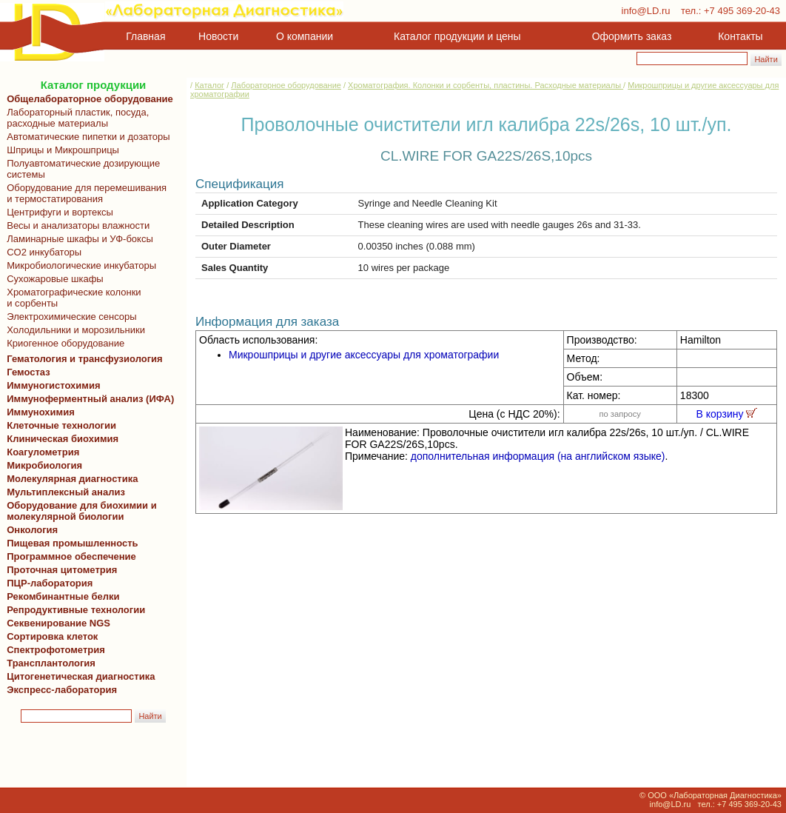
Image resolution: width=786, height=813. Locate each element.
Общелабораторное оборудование (87, 98)
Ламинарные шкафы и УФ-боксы (77, 238)
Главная (145, 36)
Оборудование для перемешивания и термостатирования (84, 193)
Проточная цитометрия (59, 569)
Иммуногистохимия (51, 385)
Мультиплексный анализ (65, 492)
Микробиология (44, 465)
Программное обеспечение (71, 556)
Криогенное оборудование (62, 343)
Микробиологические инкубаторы (78, 265)
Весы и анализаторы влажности (75, 225)
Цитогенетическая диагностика (78, 676)
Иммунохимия (40, 412)
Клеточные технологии (58, 425)
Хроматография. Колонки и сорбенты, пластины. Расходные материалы (485, 85)
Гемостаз (28, 372)
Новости (218, 36)
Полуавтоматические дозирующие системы (80, 169)
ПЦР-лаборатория (47, 583)
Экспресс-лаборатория (61, 689)
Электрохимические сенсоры (69, 316)
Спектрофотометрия (55, 649)
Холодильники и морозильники (73, 329)
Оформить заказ (632, 36)
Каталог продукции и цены (457, 36)
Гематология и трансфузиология (82, 358)
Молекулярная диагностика (69, 478)
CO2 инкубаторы (41, 252)
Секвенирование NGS (55, 623)
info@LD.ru (646, 10)
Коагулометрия (42, 452)
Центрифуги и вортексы (57, 212)
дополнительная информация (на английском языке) (538, 456)
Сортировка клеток (49, 636)
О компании (303, 36)
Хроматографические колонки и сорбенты (71, 298)
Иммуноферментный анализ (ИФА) (87, 398)
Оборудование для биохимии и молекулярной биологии (79, 511)
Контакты (740, 36)
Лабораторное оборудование (286, 85)
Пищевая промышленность (72, 543)
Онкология (32, 529)
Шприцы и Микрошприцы (60, 149)
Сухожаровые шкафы (52, 278)
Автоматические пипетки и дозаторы (85, 136)
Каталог (209, 85)
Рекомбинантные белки (60, 596)
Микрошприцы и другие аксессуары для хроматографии (364, 355)
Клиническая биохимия (59, 438)
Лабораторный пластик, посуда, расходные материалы (75, 118)
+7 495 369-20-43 (742, 10)
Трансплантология (48, 663)
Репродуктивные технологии (73, 609)
